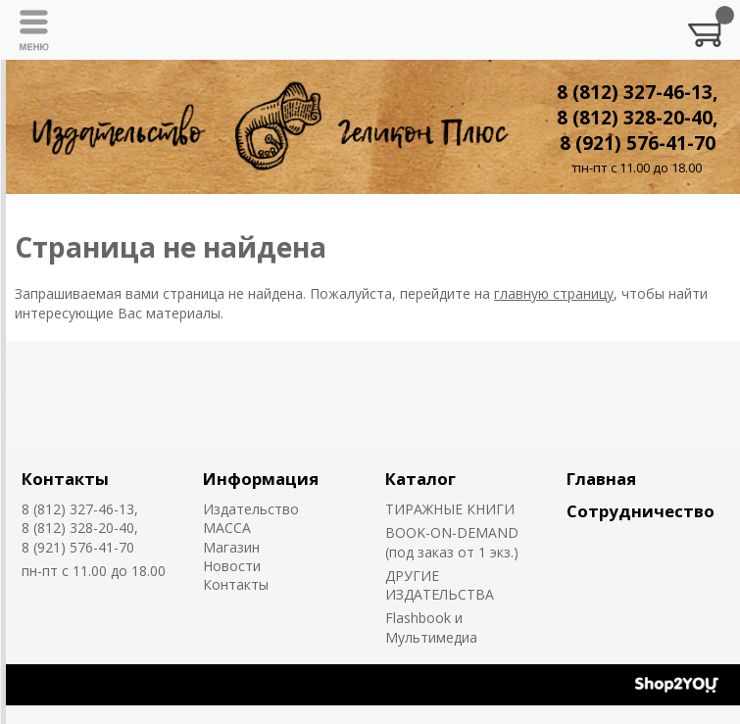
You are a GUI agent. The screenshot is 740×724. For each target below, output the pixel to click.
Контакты (65, 478)
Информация (261, 478)
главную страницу (554, 293)
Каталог (420, 478)
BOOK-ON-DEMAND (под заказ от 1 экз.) (451, 541)
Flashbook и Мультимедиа (431, 627)
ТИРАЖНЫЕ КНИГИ (450, 509)
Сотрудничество (641, 511)
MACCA (227, 527)
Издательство (251, 509)
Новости (232, 565)
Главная (601, 478)
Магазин (231, 547)
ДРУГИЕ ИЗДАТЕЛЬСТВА (439, 584)
